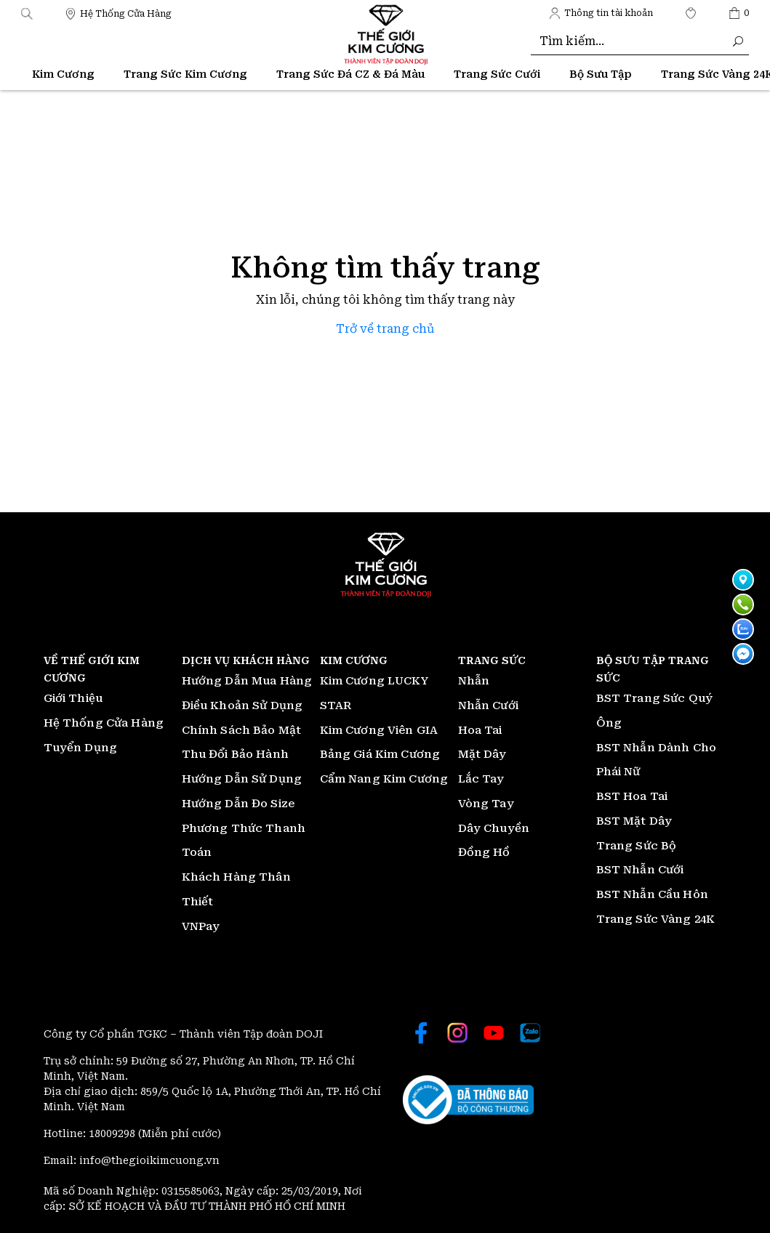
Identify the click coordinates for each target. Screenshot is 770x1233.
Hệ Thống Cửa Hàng (104, 722)
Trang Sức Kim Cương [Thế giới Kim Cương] (185, 74)
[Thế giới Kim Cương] (118, 13)
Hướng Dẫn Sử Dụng (242, 778)
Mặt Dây (482, 754)
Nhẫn (474, 680)
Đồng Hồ (484, 852)
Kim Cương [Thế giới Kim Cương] (63, 74)
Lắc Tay (481, 778)
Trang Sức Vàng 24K (655, 919)
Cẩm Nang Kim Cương (384, 778)
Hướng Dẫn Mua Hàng (247, 680)
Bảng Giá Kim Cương (380, 754)
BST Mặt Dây (634, 821)
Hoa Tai (480, 730)
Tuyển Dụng (81, 747)
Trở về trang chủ (385, 329)
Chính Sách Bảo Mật (242, 730)
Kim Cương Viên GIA (379, 730)
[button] (27, 13)
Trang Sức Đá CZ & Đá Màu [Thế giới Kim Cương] (350, 74)
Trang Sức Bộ (636, 845)
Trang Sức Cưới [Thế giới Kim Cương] (497, 74)
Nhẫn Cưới (488, 705)
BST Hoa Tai (632, 796)
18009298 (113, 1133)
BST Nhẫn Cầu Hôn (652, 894)
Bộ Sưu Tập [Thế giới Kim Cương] (600, 74)
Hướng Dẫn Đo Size (238, 803)
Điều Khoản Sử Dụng (242, 705)
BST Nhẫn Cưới (640, 869)
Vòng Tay (486, 803)
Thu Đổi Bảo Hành (235, 754)
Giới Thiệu (73, 698)
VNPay (201, 926)
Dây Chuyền (494, 828)
